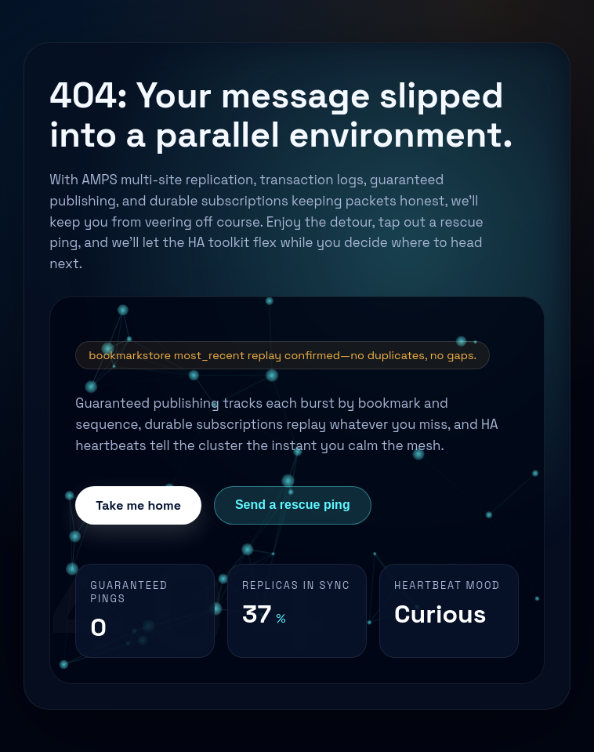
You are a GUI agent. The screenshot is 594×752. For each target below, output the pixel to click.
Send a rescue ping (292, 504)
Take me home (138, 505)
